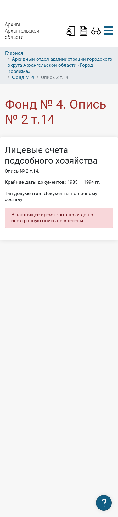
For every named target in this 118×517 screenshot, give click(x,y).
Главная (14, 53)
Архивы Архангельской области (22, 30)
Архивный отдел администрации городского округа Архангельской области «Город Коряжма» (60, 65)
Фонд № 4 (23, 77)
